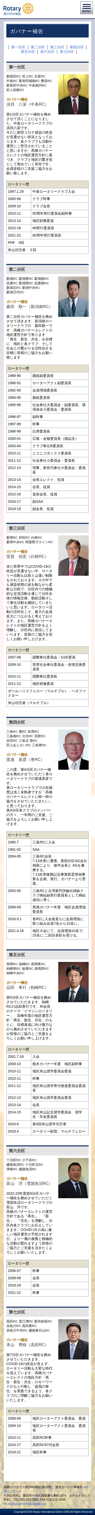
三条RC (12, 731)
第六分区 (47, 52)
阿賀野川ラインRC (39, 542)
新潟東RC (26, 279)
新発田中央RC (17, 85)
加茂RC (33, 731)
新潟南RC (41, 279)
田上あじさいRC (18, 745)
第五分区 (28, 52)
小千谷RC (29, 1160)
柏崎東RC (13, 968)
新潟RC (12, 279)
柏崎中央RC (15, 973)
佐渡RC (12, 283)
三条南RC (13, 736)
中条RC (12, 81)
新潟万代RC (15, 292)
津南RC (12, 1169)
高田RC (12, 1321)
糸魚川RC (13, 1326)
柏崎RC (24, 964)
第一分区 (18, 47)
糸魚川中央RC (17, 1330)
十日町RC (13, 1160)
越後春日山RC (39, 1330)
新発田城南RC (29, 81)
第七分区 (67, 52)
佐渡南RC (41, 283)
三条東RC (39, 745)
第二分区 (38, 47)
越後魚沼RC (15, 1165)
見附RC (40, 736)
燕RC (23, 731)
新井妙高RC (43, 1321)
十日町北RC (34, 1165)
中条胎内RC (38, 85)
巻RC (34, 741)
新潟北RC (13, 288)
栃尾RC (27, 968)
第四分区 (77, 47)
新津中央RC (15, 542)
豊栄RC (46, 81)
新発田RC (13, 76)
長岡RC (12, 964)
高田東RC (29, 1326)
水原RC (40, 76)
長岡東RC (38, 964)
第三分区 (57, 47)
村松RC (24, 537)
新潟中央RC (31, 288)
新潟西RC (26, 283)
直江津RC (26, 1321)
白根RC (36, 537)
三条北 (24, 741)
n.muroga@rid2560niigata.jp (25, 1504)
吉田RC (12, 741)
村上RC (27, 76)
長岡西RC (41, 968)
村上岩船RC (15, 90)
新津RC (12, 537)
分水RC (27, 736)
